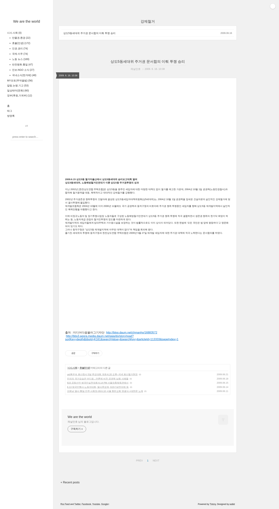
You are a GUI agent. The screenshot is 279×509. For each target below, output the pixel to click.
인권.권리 (19, 48)
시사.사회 (14, 32)
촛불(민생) (20, 43)
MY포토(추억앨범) (20, 80)
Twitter (77, 504)
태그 (9, 110)
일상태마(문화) (18, 90)
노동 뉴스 (20, 59)
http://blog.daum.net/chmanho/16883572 (131, 332)
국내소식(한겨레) (23, 75)
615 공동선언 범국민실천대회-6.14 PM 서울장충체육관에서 (97, 382)
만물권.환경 (20, 37)
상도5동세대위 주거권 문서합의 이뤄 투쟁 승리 (89, 33)
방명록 (11, 115)
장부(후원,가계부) (19, 95)
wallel (232, 504)
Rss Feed (65, 504)
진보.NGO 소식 (22, 69)
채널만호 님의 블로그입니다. (83, 421)
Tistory (213, 504)
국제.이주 (19, 53)
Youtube (96, 504)
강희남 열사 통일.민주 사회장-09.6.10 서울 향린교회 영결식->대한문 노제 (105, 391)
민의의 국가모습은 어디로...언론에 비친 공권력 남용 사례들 (97, 378)
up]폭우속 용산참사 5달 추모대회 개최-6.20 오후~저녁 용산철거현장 (102, 374)
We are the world (26, 21)
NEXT (155, 460)
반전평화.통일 (22, 64)
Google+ (105, 504)
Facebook (86, 504)
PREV (139, 460)
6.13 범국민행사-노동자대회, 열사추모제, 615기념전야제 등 (98, 387)
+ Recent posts (70, 482)
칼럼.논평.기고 (18, 85)
